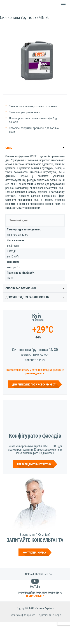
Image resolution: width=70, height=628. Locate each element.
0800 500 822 (45, 574)
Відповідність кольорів (50, 615)
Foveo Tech (12, 4)
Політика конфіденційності (22, 615)
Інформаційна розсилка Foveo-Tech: (40, 594)
